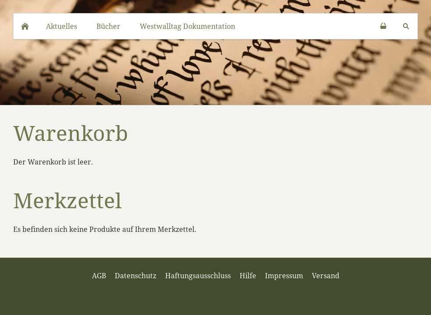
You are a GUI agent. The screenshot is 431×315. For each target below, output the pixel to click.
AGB (99, 275)
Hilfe (248, 275)
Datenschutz (135, 275)
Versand (325, 275)
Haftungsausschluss (198, 275)
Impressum (284, 275)
